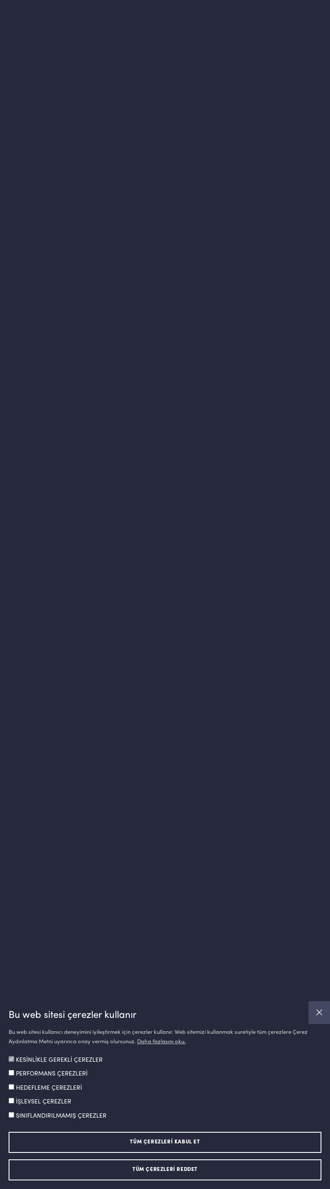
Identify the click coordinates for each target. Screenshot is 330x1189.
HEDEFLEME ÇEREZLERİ (49, 1088)
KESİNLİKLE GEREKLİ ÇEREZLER (59, 1060)
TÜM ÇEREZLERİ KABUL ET (165, 1142)
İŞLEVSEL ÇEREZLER (43, 1102)
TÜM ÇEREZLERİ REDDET (165, 1169)
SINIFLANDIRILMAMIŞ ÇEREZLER (61, 1116)
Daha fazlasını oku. (161, 1042)
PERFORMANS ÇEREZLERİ (52, 1074)
